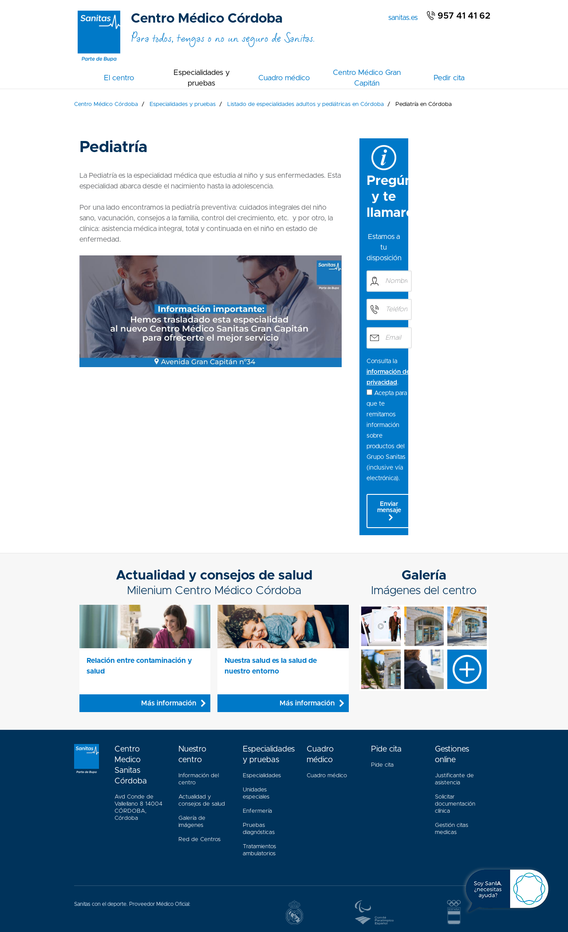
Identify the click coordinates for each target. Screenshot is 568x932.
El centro (119, 78)
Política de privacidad (313, 894)
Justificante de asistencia (454, 691)
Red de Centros (199, 752)
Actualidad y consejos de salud (201, 712)
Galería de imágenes (191, 734)
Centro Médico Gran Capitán (367, 78)
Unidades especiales (256, 705)
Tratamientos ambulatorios (259, 762)
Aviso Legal (183, 894)
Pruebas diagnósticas (259, 741)
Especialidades (262, 688)
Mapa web (219, 894)
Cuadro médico (284, 78)
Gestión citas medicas (451, 739)
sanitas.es (404, 16)
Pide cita (382, 677)
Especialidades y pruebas (202, 78)
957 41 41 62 (458, 16)
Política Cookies (259, 894)
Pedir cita (449, 78)
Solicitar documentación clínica (455, 716)
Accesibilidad (145, 894)
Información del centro (198, 691)
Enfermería (257, 723)
